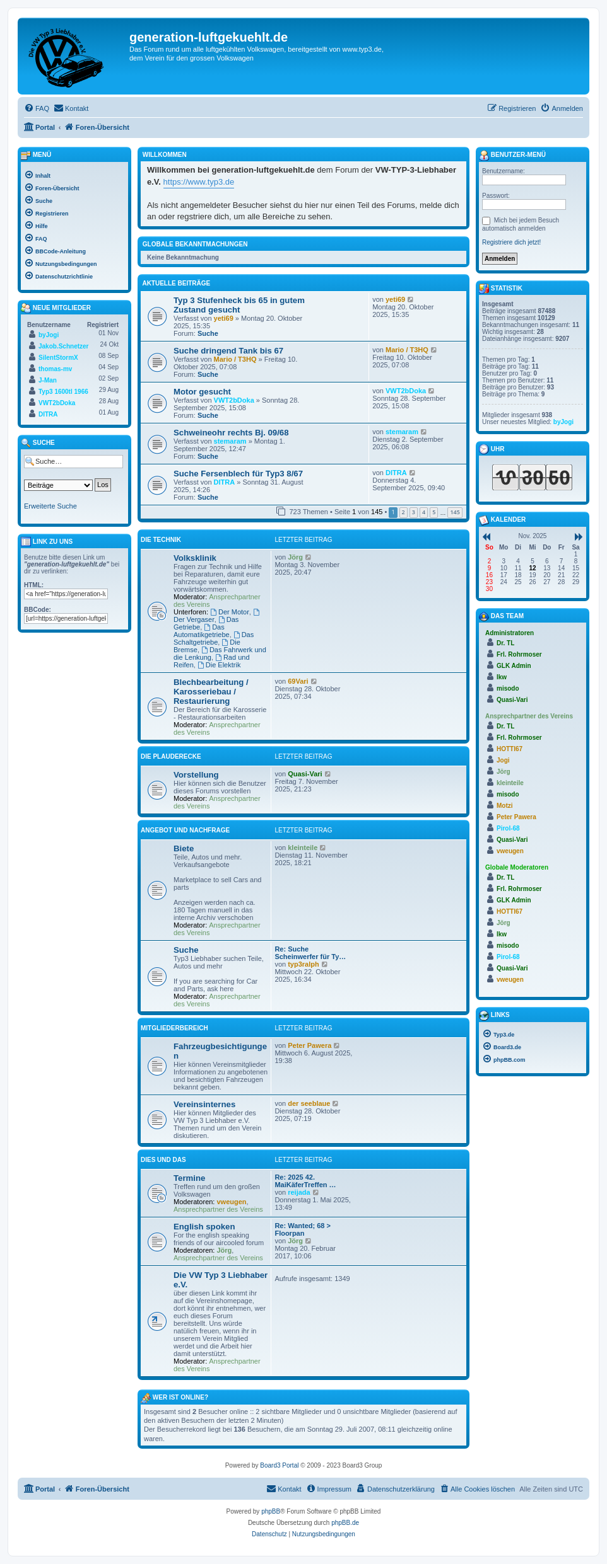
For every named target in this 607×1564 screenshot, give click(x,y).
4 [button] (423, 512)
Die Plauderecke (171, 756)
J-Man (47, 380)
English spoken (204, 1226)
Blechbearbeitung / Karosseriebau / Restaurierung (211, 691)
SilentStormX (58, 357)
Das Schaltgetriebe (214, 638)
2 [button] (403, 512)
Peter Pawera (309, 1045)
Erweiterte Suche (50, 506)
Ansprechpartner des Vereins (218, 1209)
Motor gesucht (202, 391)
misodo (508, 688)
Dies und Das (163, 1159)
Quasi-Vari (305, 774)
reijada (299, 1192)
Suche (207, 333)
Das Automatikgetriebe (202, 630)
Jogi (503, 760)
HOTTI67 (509, 748)
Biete (184, 848)
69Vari (298, 681)
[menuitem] (36, 108)
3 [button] (413, 512)
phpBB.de (345, 1522)
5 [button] (433, 512)
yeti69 (223, 318)
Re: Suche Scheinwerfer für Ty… (310, 952)
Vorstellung (196, 774)
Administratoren (509, 633)
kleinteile (302, 847)
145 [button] (454, 512)
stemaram (230, 441)
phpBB (270, 1511)
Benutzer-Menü (512, 156)
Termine (189, 1178)
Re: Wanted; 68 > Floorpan (302, 1229)
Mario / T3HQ (235, 359)
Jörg (295, 557)
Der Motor (229, 612)
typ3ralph (303, 964)
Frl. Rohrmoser (519, 654)
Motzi (505, 805)
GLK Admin (514, 665)
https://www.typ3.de (199, 182)
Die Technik (161, 539)
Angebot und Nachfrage (185, 830)
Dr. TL (505, 643)
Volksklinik (195, 558)
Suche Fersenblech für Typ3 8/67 (238, 473)
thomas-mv (55, 368)
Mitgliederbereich (174, 1028)
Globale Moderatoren (516, 867)
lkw (502, 677)
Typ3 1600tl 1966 (63, 391)
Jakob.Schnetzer (63, 346)
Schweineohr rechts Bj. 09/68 (231, 432)
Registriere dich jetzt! (511, 242)
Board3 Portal (279, 1465)
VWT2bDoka (234, 400)
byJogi (48, 334)
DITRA (224, 482)
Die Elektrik (218, 665)
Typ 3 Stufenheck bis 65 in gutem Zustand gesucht (239, 305)
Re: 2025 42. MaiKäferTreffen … (305, 1180)
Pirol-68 (508, 828)
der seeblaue (309, 1103)
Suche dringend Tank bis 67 (228, 350)
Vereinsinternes (204, 1104)
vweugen (232, 1201)
